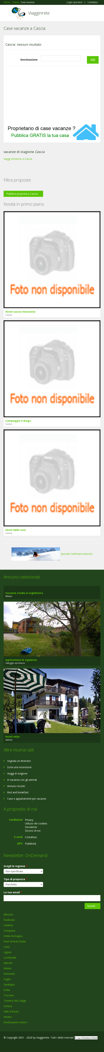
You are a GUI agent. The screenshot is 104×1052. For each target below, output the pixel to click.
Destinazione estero (15, 1022)
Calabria (8, 925)
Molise (7, 968)
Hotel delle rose (15, 530)
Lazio (7, 946)
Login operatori (75, 2)
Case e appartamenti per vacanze (26, 798)
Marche (8, 963)
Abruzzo (8, 914)
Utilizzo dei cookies (36, 823)
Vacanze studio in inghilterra (24, 593)
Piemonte (9, 973)
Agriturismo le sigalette (21, 660)
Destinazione (29, 59)
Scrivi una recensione (19, 767)
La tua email (13, 892)
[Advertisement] (52, 95)
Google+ (12, 1045)
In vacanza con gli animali (22, 779)
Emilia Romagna (13, 936)
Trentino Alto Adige (15, 1000)
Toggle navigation (7, 13)
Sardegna (9, 984)
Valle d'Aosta (11, 1011)
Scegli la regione (15, 866)
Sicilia (7, 990)
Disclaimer (31, 827)
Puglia (7, 979)
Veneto (8, 1017)
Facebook (5, 1045)
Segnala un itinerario (19, 761)
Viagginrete (39, 13)
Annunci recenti (16, 786)
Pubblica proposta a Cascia (22, 193)
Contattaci (92, 2)
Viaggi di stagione (17, 773)
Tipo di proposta (15, 879)
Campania (9, 930)
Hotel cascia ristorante (20, 311)
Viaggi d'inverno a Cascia (18, 159)
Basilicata (9, 919)
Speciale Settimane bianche (52, 553)
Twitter (21, 1045)
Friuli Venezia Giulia (15, 941)
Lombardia (10, 957)
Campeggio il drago (18, 420)
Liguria (7, 952)
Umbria (8, 1006)
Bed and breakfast (18, 792)
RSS (30, 1045)
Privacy (29, 820)
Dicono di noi (32, 830)
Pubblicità (30, 843)
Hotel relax (12, 736)
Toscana (9, 995)
